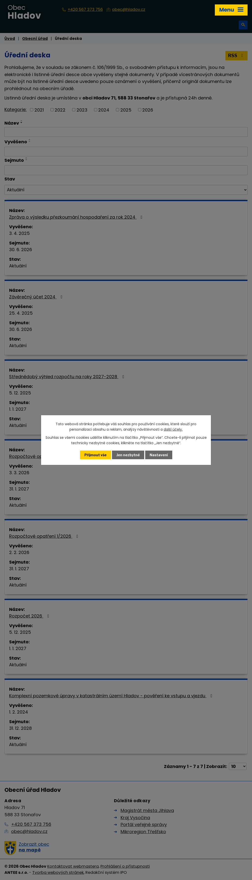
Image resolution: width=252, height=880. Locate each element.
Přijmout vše (95, 455)
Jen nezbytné (128, 455)
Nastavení (159, 455)
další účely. (173, 429)
